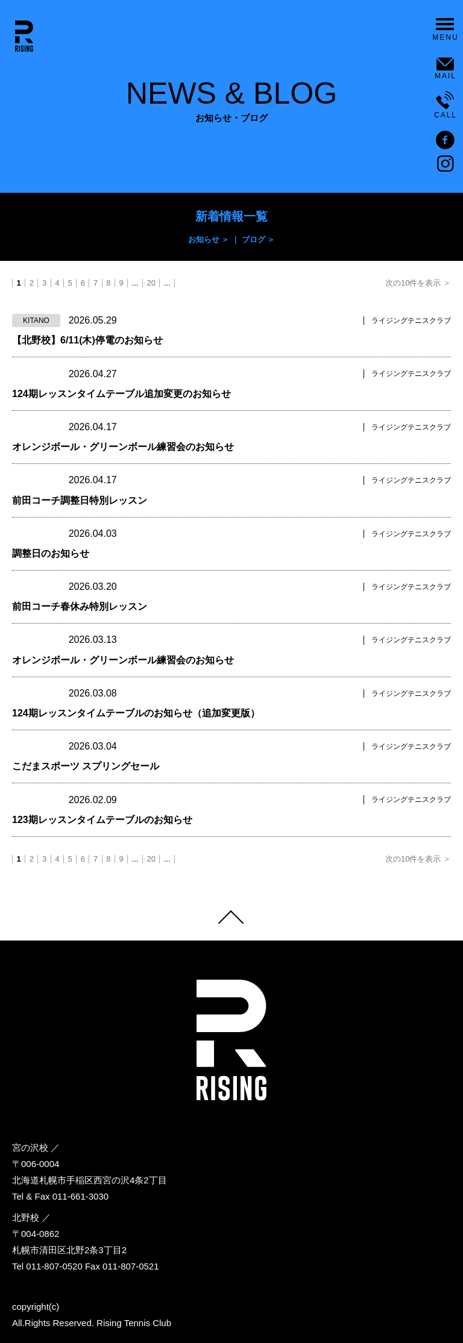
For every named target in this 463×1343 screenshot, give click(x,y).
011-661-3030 (80, 1196)
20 (150, 283)
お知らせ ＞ (209, 239)
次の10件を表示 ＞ (418, 283)
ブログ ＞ (259, 239)
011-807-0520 (54, 1266)
